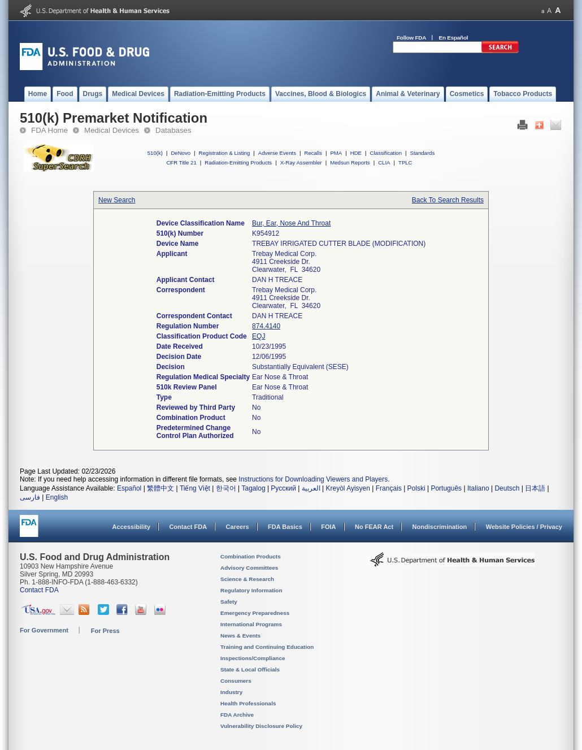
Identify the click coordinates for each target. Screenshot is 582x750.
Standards (422, 153)
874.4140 (266, 326)
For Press (105, 630)
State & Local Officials (250, 669)
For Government (44, 630)
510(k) (155, 153)
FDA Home (49, 130)
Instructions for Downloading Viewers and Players (313, 479)
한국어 (226, 488)
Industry (231, 692)
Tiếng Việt (195, 488)
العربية (311, 488)
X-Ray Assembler (301, 162)
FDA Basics (285, 526)
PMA (336, 153)
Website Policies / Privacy (524, 526)
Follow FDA (411, 37)
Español (129, 488)
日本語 (535, 488)
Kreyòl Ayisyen (347, 488)
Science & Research (247, 579)
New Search (116, 200)
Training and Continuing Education (267, 647)
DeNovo (180, 153)
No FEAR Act (374, 526)
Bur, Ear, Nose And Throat (291, 223)
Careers (237, 526)
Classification (386, 153)
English (57, 497)
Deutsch (506, 488)
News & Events (240, 635)
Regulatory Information (251, 590)
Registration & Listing (224, 153)
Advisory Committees (249, 568)
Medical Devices (111, 130)
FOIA (328, 526)
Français (389, 488)
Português (446, 488)
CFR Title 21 (181, 162)
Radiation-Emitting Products (238, 162)
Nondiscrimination (439, 526)
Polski (416, 488)
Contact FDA (188, 526)
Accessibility (131, 526)
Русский (283, 488)
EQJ (258, 336)
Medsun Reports (350, 162)
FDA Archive (237, 715)
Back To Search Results (448, 200)
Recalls (313, 153)
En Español (453, 37)
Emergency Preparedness (254, 613)
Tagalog (254, 488)
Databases (173, 130)
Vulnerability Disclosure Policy (261, 726)
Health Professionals (248, 703)
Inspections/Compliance (252, 658)
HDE (356, 153)
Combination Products (250, 556)
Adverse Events (277, 153)
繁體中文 (160, 488)
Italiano (478, 488)
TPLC (405, 162)
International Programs (251, 624)
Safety (228, 602)
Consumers (235, 681)
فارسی (30, 497)
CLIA (384, 162)
